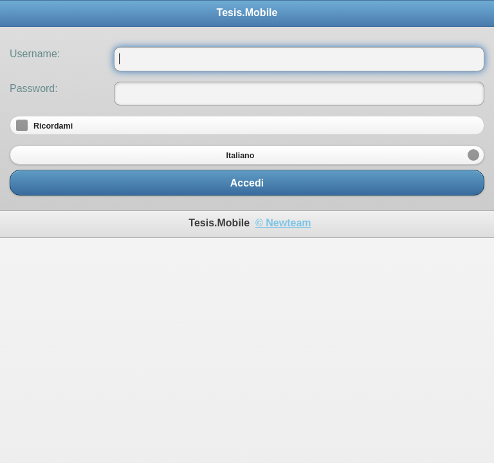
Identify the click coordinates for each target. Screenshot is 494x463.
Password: (34, 88)
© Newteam (283, 222)
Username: (35, 53)
